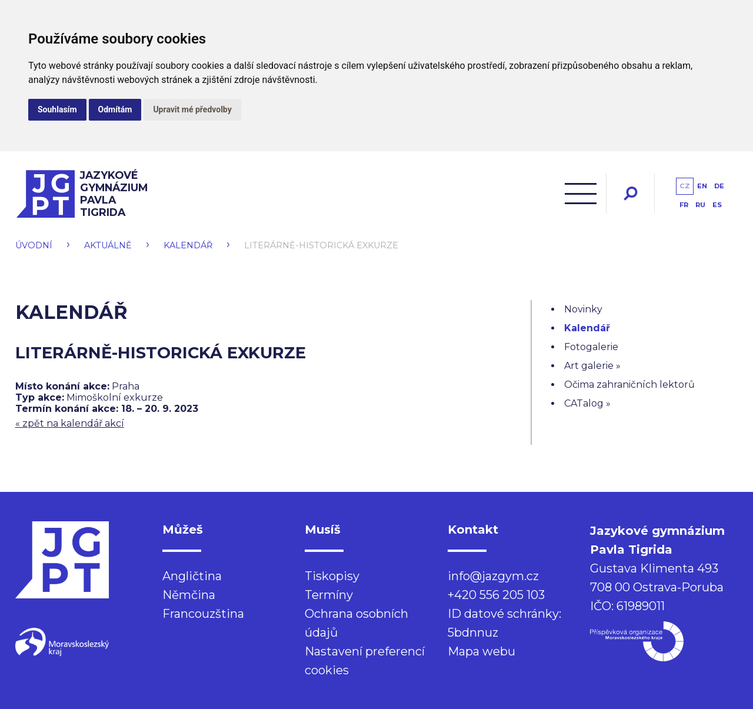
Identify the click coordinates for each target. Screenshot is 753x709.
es (717, 205)
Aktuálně (108, 245)
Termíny (329, 595)
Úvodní (33, 245)
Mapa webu (481, 651)
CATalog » (587, 403)
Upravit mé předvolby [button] (192, 109)
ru (700, 205)
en (702, 186)
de (719, 186)
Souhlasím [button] (57, 109)
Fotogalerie (591, 346)
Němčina (188, 595)
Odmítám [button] (115, 109)
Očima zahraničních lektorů (629, 384)
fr (683, 205)
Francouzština (203, 614)
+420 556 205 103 (496, 595)
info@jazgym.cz (493, 576)
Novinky (583, 309)
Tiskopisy (332, 576)
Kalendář (188, 245)
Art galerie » (592, 365)
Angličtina (192, 576)
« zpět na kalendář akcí (69, 423)
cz (684, 186)
